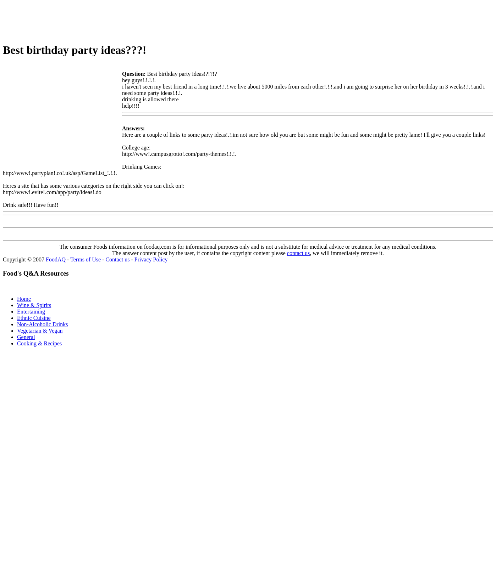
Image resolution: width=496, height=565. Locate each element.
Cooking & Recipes (39, 343)
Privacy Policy (151, 259)
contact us (298, 253)
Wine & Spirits (34, 305)
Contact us (117, 259)
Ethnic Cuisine (34, 318)
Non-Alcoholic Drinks (42, 324)
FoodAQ (56, 259)
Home (24, 299)
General (26, 337)
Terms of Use (85, 259)
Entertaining (31, 312)
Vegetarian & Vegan (40, 331)
